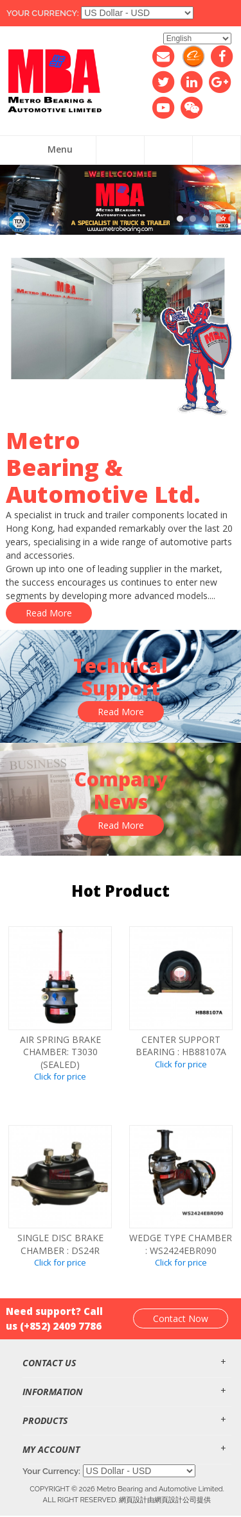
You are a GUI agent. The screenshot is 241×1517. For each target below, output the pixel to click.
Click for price (60, 1076)
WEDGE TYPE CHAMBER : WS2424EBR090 (180, 1244)
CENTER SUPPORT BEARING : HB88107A (181, 1045)
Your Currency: (42, 13)
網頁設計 (133, 1499)
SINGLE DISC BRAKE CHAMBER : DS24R (60, 1244)
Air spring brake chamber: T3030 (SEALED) (60, 1052)
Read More (49, 613)
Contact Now (180, 1318)
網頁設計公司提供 (182, 1499)
